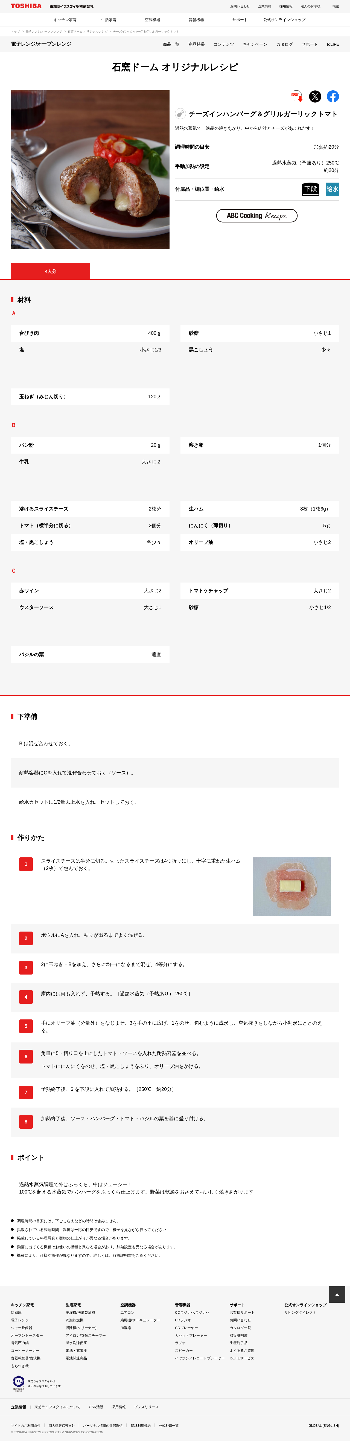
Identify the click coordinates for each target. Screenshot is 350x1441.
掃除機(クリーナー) (81, 1328)
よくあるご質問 (242, 1350)
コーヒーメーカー (25, 1350)
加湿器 (125, 1328)
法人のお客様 (310, 6)
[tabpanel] (175, 487)
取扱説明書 (238, 1335)
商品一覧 (171, 44)
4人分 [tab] (50, 271)
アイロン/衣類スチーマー (86, 1335)
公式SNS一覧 (169, 1426)
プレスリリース (146, 1407)
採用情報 (286, 6)
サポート (240, 20)
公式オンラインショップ (284, 20)
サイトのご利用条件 (25, 1426)
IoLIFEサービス (242, 1358)
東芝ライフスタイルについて (57, 1407)
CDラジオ (183, 1320)
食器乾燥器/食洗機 (25, 1358)
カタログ (284, 44)
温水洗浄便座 (76, 1343)
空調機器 (152, 20)
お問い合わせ (240, 6)
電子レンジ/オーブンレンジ (43, 31)
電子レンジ (20, 1320)
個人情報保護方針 (62, 1426)
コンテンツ (224, 44)
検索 (335, 6)
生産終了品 (238, 1343)
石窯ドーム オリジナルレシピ (87, 31)
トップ (15, 31)
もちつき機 (20, 1366)
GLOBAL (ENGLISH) (323, 1426)
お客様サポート (242, 1312)
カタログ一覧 (240, 1328)
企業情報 (264, 6)
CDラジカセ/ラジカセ (192, 1312)
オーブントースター (27, 1335)
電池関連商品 (76, 1358)
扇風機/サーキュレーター (140, 1320)
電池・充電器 (76, 1350)
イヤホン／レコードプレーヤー (200, 1358)
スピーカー (184, 1350)
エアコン (127, 1312)
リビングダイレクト (300, 1312)
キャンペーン (255, 44)
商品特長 (196, 44)
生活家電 (108, 20)
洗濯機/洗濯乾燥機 (80, 1312)
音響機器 (196, 20)
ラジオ (180, 1343)
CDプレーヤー (186, 1328)
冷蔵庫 (16, 1312)
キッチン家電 (65, 20)
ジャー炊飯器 (21, 1328)
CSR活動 (96, 1407)
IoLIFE (333, 44)
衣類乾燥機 (74, 1320)
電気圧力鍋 (20, 1343)
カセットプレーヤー (191, 1335)
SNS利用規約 (141, 1426)
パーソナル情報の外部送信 (102, 1426)
